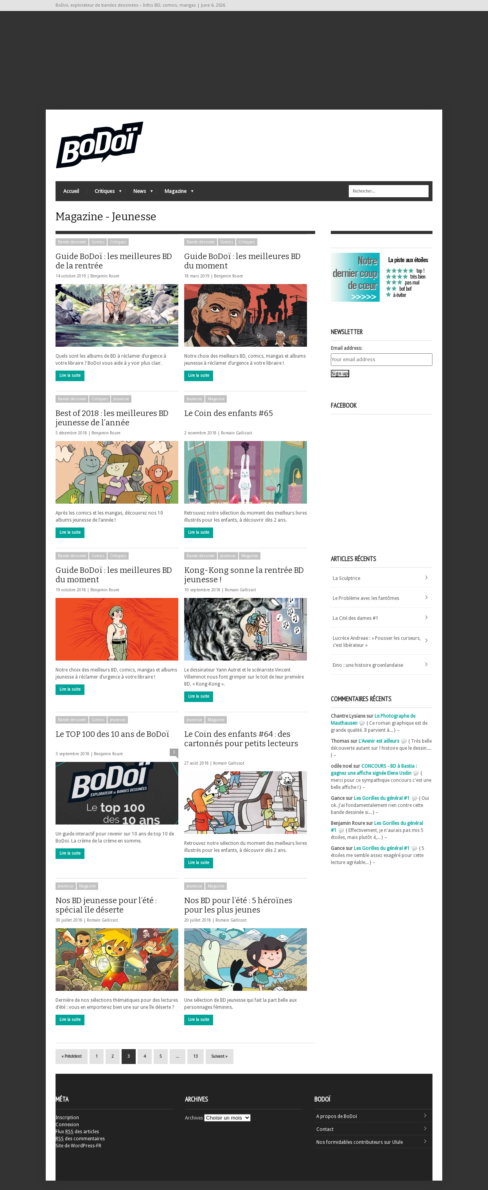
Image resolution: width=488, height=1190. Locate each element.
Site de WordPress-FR (78, 1155)
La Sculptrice (346, 587)
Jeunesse (121, 408)
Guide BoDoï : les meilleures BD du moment (242, 270)
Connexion (67, 1134)
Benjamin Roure (104, 285)
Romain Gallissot (236, 442)
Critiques (104, 198)
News (139, 198)
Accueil (71, 196)
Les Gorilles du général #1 (382, 807)
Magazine (175, 198)
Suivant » (220, 1066)
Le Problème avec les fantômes (366, 607)
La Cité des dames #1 (356, 627)
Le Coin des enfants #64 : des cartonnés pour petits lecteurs (241, 752)
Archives (194, 1127)
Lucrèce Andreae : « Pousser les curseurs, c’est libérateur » (377, 651)
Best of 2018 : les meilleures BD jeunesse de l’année (112, 427)
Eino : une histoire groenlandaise (368, 674)
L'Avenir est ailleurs (379, 750)
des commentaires (80, 1148)
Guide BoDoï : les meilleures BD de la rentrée (114, 270)
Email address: (346, 357)
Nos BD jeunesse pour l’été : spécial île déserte (108, 914)
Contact (325, 1138)
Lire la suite (70, 385)
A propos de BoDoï (336, 1126)
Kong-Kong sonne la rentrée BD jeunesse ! (244, 584)
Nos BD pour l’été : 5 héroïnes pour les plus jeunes (240, 914)
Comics (98, 251)
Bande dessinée (72, 251)
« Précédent (71, 1066)
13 (195, 1066)
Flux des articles (77, 1141)
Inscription (67, 1127)
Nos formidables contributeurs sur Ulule (359, 1151)
